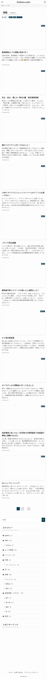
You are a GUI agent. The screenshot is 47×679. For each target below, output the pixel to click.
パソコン (10, 555)
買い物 (9, 602)
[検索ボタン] (45, 2)
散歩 (15, 17)
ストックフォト (12, 565)
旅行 (8, 598)
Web (8, 540)
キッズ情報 (11, 550)
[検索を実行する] (43, 520)
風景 (8, 607)
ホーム (11, 672)
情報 (8, 574)
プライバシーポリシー (31, 672)
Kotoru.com (23, 2)
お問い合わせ (18, 672)
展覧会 (10, 17)
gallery (8, 535)
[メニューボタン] (2, 2)
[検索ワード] (23, 520)
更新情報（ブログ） (14, 593)
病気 (8, 616)
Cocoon (9, 545)
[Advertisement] (16, 645)
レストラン (19, 17)
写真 (8, 560)
